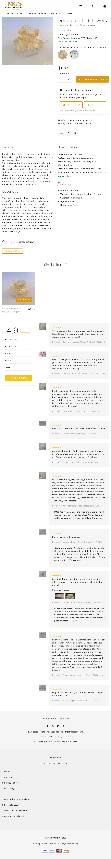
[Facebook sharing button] (68, 133)
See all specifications (68, 41)
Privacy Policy (10, 783)
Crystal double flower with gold (11, 310)
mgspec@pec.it (17, 816)
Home (7, 771)
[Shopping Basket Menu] (105, 6)
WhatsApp (95, 105)
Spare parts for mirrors (81, 120)
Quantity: (64, 74)
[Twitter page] (64, 726)
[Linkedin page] (58, 726)
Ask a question (65, 30)
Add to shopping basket (93, 79)
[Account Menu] (93, 6)
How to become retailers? (17, 799)
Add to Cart (24, 299)
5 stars (11, 339)
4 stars (11, 346)
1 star (9, 367)
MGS (69, 742)
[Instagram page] (53, 726)
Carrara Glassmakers (82, 123)
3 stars (10, 353)
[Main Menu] (81, 6)
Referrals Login (11, 805)
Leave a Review (18, 378)
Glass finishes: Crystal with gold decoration (83, 47)
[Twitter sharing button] (75, 133)
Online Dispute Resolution (16, 810)
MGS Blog (9, 788)
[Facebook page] (48, 726)
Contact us (63, 718)
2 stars (10, 360)
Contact (8, 777)
